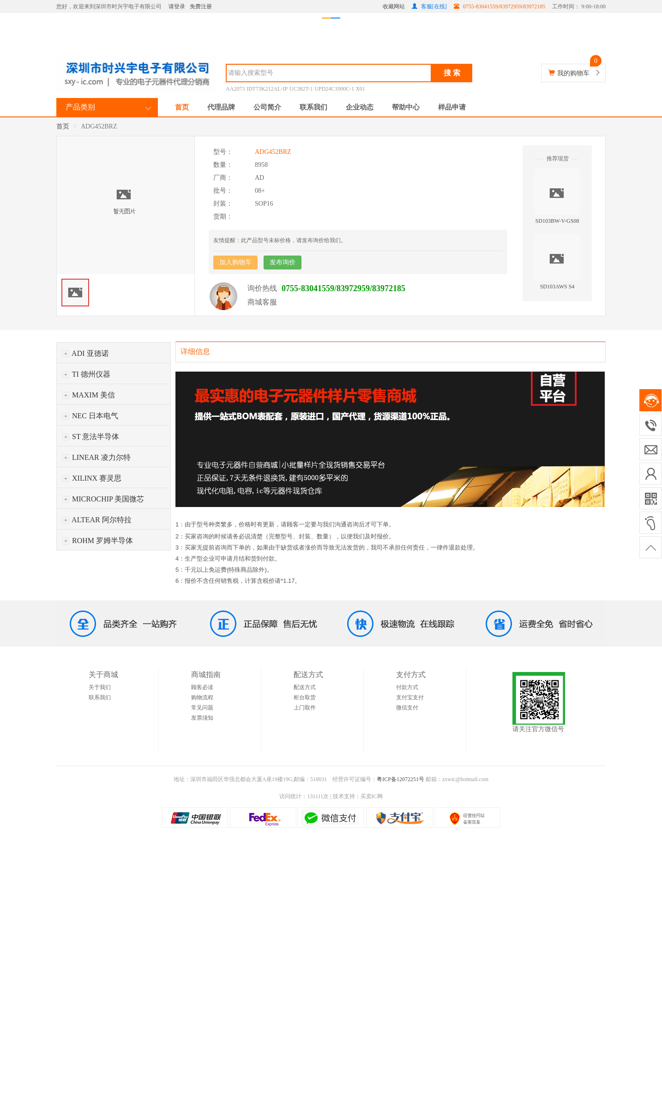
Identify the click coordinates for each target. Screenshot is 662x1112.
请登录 (177, 6)
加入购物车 (235, 262)
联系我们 (313, 107)
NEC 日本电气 (90, 416)
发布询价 (282, 262)
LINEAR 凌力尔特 (96, 457)
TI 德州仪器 (86, 374)
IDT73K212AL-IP (267, 89)
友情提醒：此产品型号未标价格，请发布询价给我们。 (279, 240)
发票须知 (202, 718)
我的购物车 (573, 73)
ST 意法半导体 (90, 436)
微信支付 (407, 707)
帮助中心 (406, 107)
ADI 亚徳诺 (85, 353)
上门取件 (305, 707)
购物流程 (202, 697)
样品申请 (452, 107)
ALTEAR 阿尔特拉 (97, 520)
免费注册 (201, 6)
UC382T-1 (301, 89)
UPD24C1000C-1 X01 (339, 89)
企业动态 (359, 107)
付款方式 (407, 687)
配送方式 (305, 687)
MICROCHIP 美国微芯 (103, 499)
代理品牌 (221, 107)
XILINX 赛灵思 (91, 478)
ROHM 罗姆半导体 (97, 540)
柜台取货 (305, 697)
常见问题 (202, 707)
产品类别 (80, 107)
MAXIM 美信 (88, 395)
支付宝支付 (410, 697)
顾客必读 (202, 687)
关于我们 (100, 687)
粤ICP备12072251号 (400, 779)
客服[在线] (429, 6)
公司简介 (267, 107)
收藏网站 (394, 6)
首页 (182, 107)
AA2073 (235, 89)
